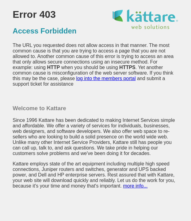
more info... (135, 185)
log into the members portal (106, 78)
